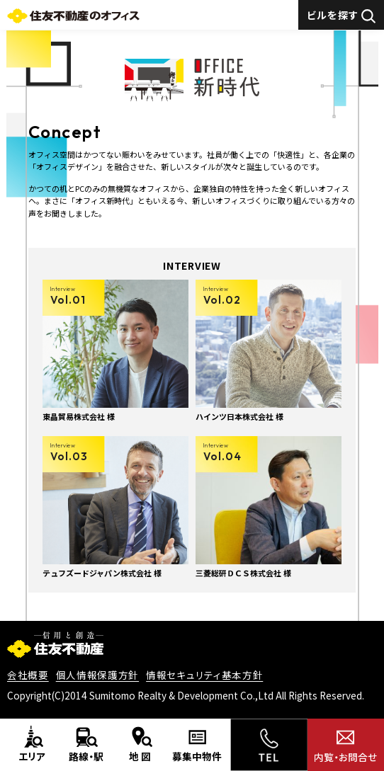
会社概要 (28, 675)
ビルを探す (341, 15)
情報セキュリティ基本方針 (204, 675)
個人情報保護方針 (97, 675)
